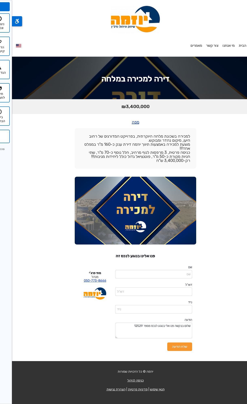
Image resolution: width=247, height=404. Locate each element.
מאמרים (184, 45)
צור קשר (200, 45)
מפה (123, 122)
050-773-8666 (83, 281)
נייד (178, 302)
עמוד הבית (235, 45)
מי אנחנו (217, 45)
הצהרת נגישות (104, 389)
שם (178, 267)
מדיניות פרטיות (126, 389)
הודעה (176, 320)
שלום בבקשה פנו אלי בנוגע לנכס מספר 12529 (141, 331)
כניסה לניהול (123, 380)
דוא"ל (176, 285)
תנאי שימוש (145, 389)
